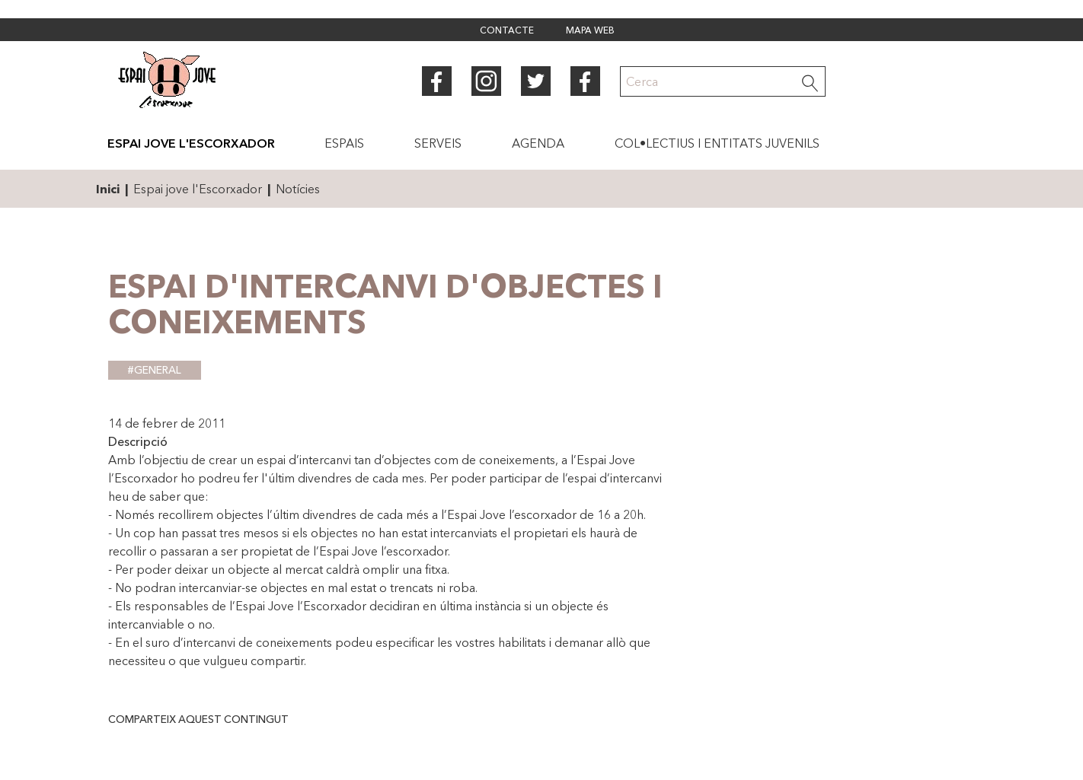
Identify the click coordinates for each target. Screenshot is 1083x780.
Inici (108, 188)
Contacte (507, 31)
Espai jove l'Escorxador (197, 188)
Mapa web (590, 31)
